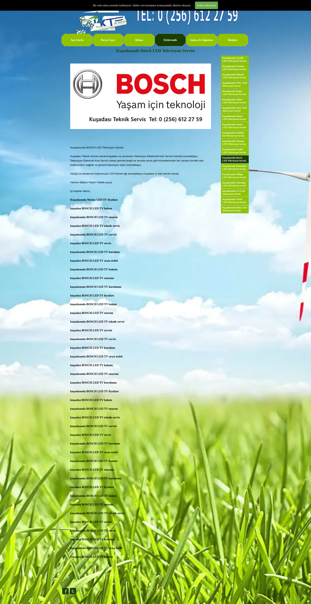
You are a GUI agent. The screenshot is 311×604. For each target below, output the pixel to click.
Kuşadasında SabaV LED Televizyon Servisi (234, 101)
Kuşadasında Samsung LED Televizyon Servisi (234, 184)
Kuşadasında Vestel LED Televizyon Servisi (234, 201)
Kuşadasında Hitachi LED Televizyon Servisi (234, 76)
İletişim (232, 40)
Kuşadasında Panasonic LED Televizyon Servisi (234, 167)
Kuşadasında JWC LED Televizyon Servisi (234, 84)
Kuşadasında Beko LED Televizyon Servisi (234, 209)
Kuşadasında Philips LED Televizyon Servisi (234, 176)
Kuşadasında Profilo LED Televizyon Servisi (234, 151)
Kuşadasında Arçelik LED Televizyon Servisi (234, 59)
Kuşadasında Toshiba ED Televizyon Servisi (233, 134)
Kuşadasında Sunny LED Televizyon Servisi (234, 126)
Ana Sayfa (76, 40)
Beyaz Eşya (108, 40)
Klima (139, 40)
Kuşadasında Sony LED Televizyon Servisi (234, 109)
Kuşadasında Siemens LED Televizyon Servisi (234, 142)
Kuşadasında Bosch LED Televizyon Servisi (234, 159)
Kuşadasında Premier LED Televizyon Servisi (234, 68)
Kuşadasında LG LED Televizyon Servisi (233, 192)
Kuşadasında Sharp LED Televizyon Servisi (234, 118)
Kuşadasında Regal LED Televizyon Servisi (234, 93)
